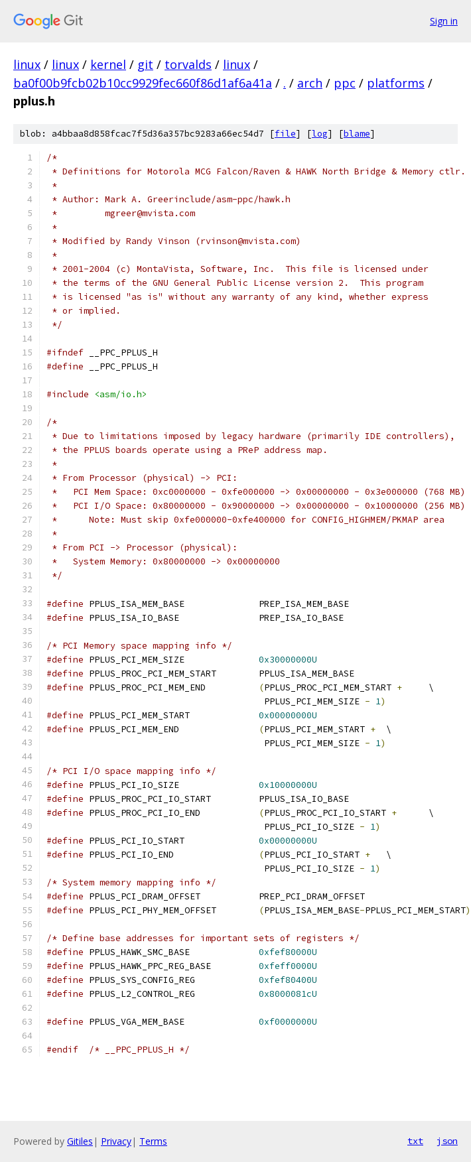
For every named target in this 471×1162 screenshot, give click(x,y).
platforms (396, 83)
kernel (108, 64)
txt (415, 1141)
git (145, 64)
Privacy (116, 1141)
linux (26, 64)
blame (357, 133)
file (285, 133)
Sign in (444, 21)
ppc (345, 83)
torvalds (188, 64)
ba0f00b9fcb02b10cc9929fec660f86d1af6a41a (142, 83)
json (447, 1141)
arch (309, 83)
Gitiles (80, 1141)
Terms (153, 1141)
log (320, 133)
